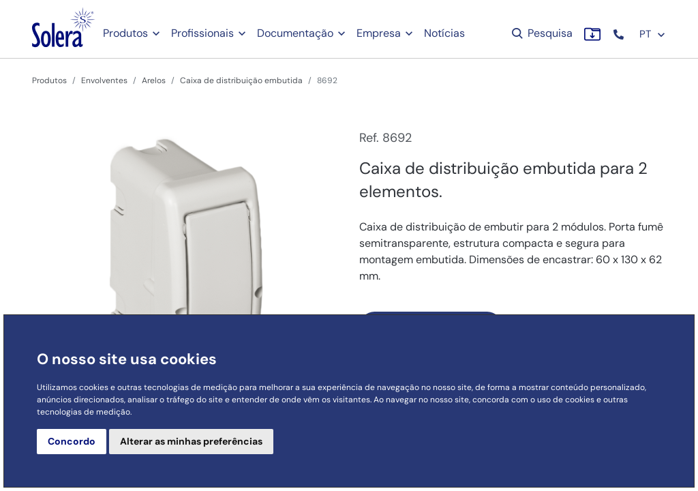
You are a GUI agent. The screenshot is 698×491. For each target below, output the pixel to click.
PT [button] (652, 34)
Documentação (295, 33)
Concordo (71, 441)
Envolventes (104, 80)
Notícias (444, 33)
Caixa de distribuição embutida (241, 80)
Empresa (378, 33)
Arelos (154, 80)
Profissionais (202, 33)
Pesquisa (541, 33)
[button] (619, 34)
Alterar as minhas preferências (191, 441)
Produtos (125, 33)
